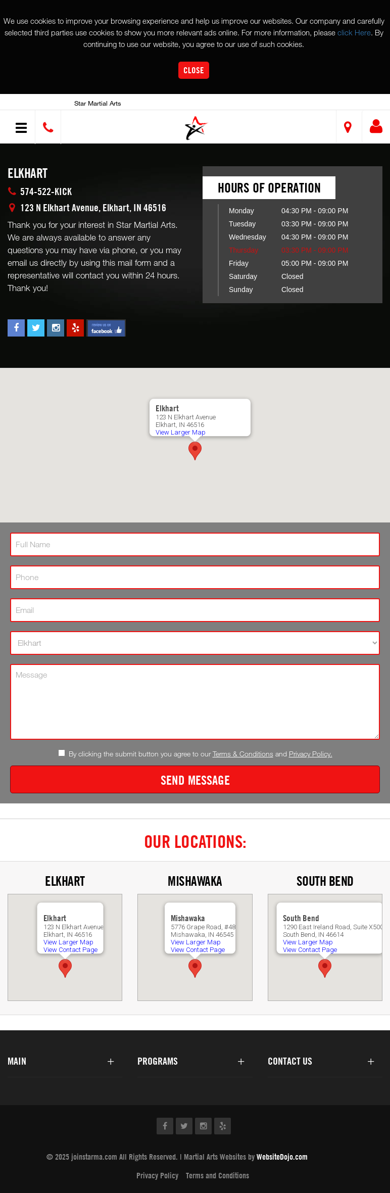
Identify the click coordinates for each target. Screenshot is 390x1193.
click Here (354, 32)
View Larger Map (181, 432)
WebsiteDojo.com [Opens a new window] (282, 1157)
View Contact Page (70, 949)
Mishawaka (195, 881)
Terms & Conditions (243, 753)
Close (193, 70)
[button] (197, 128)
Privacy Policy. (310, 753)
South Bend (325, 881)
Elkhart (65, 881)
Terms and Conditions (217, 1175)
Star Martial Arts (97, 103)
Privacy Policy (157, 1175)
